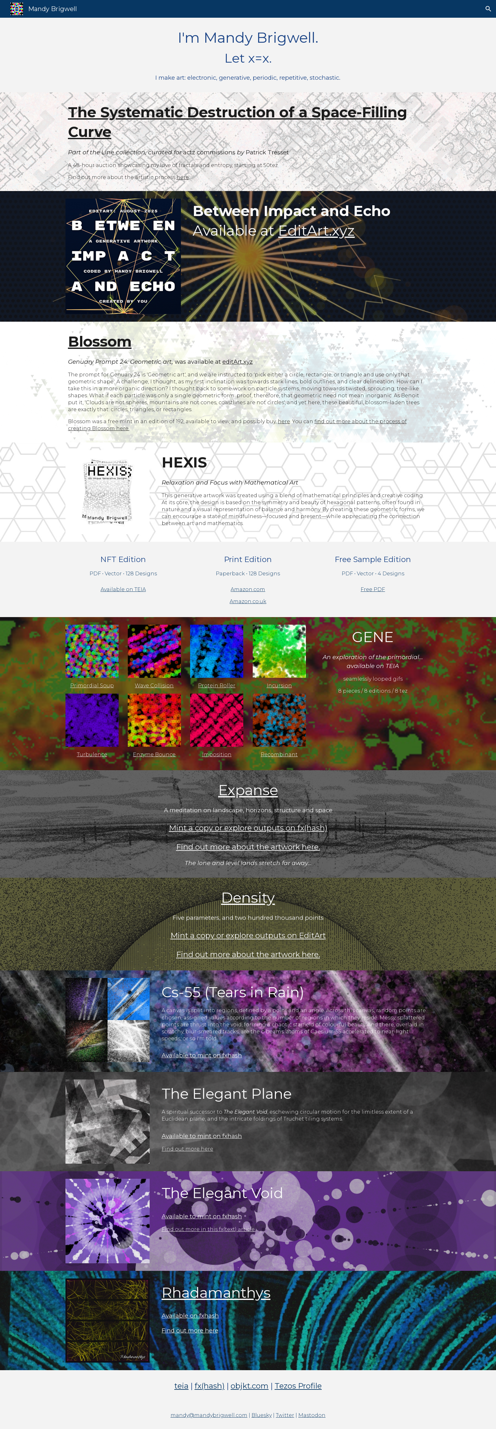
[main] (248, 55)
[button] (488, 8)
